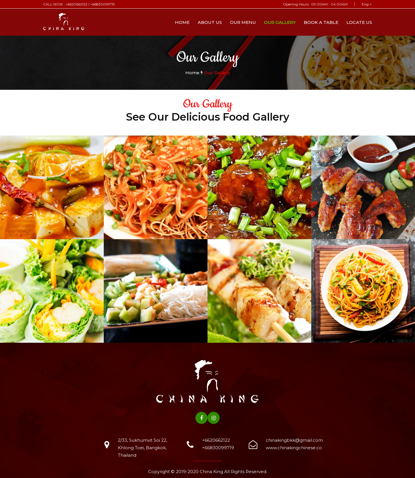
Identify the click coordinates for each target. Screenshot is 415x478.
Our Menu (243, 22)
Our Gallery (280, 22)
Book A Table (321, 22)
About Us (210, 22)
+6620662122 (76, 4)
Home (182, 22)
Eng (367, 4)
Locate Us (359, 22)
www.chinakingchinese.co (294, 447)
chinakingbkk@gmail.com (294, 440)
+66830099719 (102, 4)
